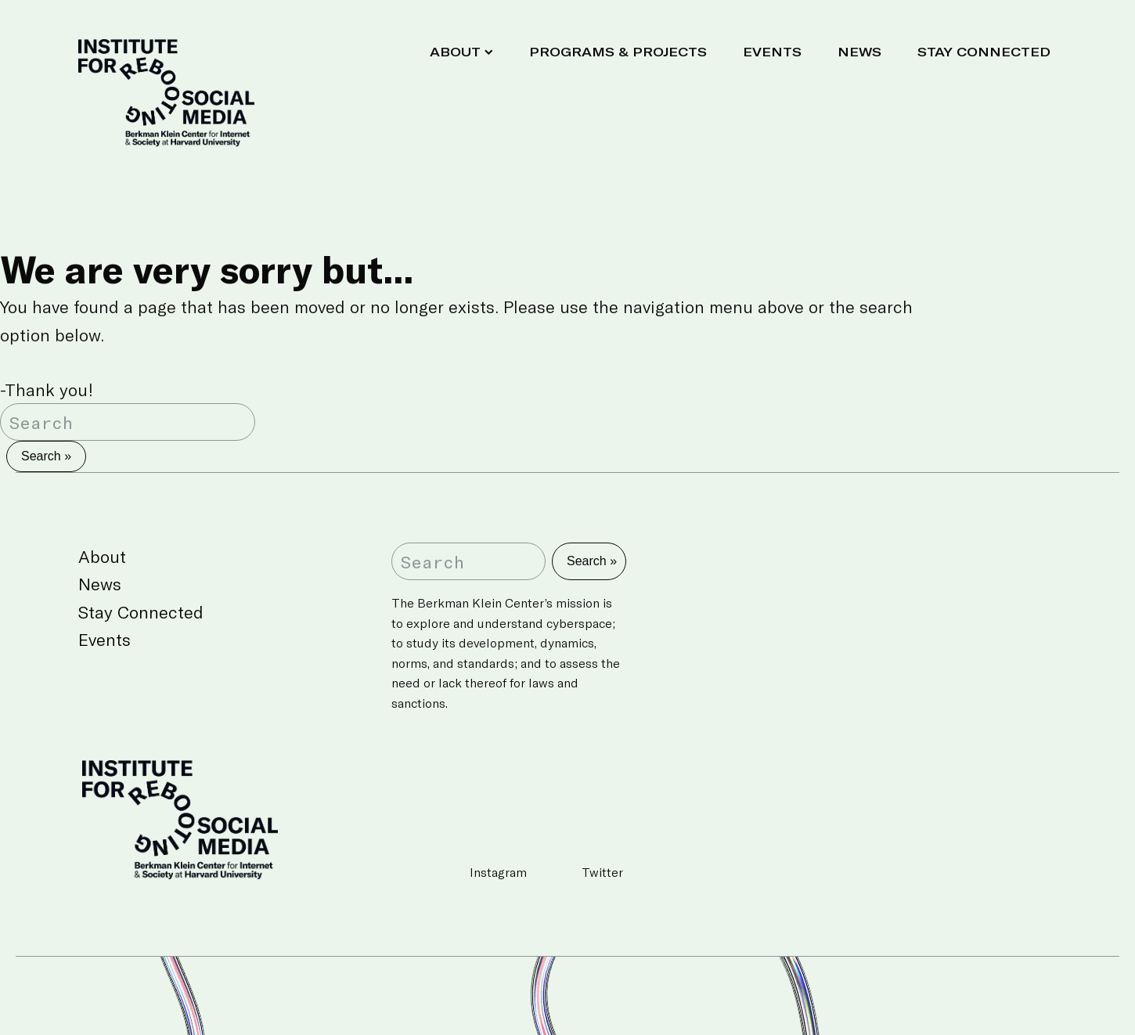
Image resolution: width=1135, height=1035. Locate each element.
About (461, 51)
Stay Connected (983, 51)
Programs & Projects (618, 51)
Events (772, 51)
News (859, 51)
